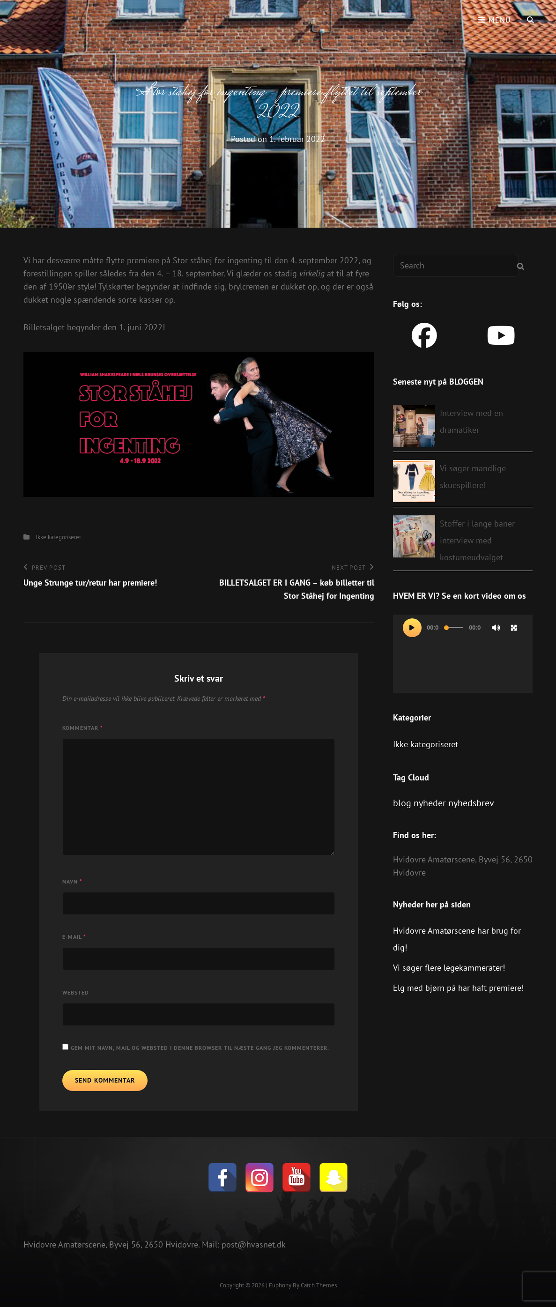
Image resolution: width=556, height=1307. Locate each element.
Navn (72, 881)
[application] (463, 654)
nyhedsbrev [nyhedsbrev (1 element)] (471, 803)
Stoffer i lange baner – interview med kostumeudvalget (482, 540)
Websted (75, 992)
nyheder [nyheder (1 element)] (430, 803)
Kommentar (82, 727)
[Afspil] (412, 627)
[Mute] (496, 627)
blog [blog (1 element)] (402, 803)
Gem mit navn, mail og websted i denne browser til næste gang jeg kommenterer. (200, 1047)
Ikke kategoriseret (58, 537)
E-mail (74, 936)
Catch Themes (319, 1285)
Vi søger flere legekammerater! (449, 967)
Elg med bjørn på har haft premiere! (458, 987)
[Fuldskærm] (513, 627)
